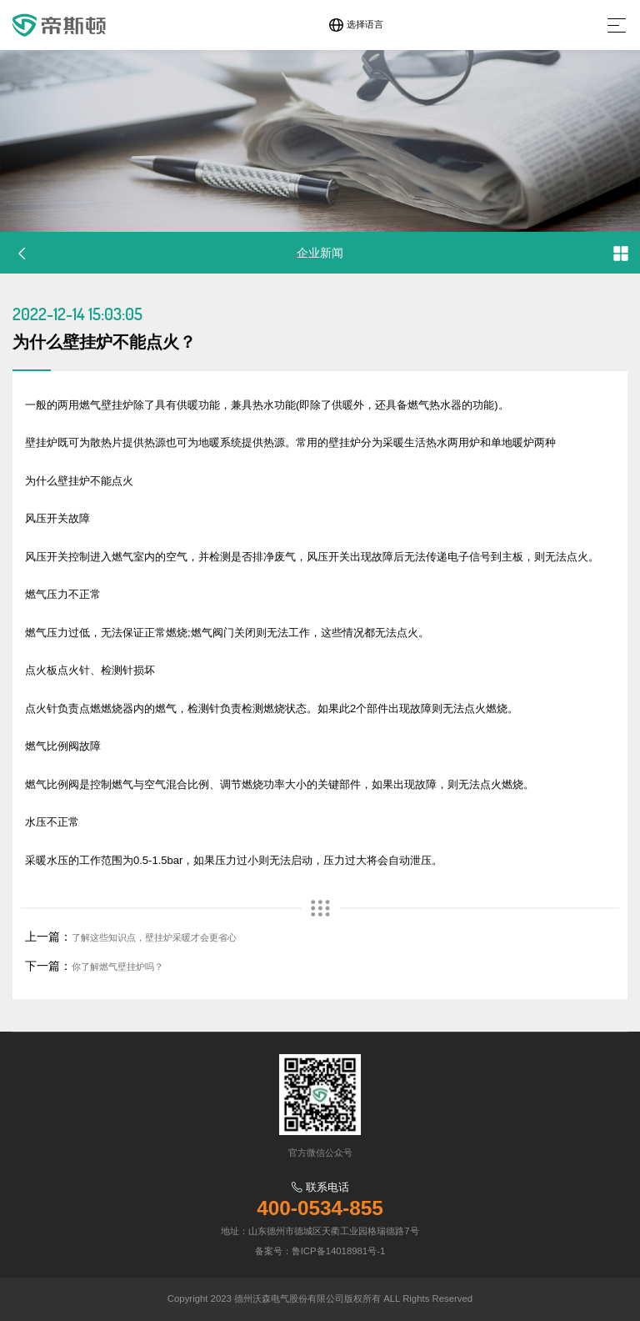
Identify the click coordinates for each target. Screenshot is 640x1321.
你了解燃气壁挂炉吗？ (117, 967)
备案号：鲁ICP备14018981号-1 (320, 1251)
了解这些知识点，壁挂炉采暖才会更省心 (154, 937)
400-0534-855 (320, 1208)
